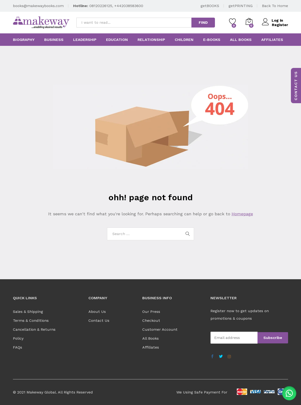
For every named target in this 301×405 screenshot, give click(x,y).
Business (53, 40)
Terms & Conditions (31, 320)
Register (280, 25)
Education (117, 40)
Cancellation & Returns (34, 329)
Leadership (84, 40)
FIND (203, 22)
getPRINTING (241, 6)
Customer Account (160, 329)
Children (184, 40)
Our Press (151, 311)
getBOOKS (210, 6)
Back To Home (275, 6)
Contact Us (98, 320)
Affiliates (272, 40)
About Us (97, 311)
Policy (18, 338)
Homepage (242, 213)
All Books (150, 338)
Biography (24, 40)
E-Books (211, 40)
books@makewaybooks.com (38, 6)
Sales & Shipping (28, 311)
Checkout (151, 320)
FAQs (17, 347)
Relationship (151, 40)
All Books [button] (241, 40)
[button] (289, 393)
